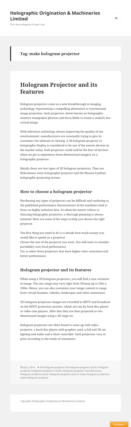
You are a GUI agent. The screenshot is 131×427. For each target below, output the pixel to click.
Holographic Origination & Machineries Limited (55, 16)
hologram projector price (34, 374)
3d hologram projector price (80, 367)
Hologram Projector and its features (58, 88)
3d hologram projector (52, 367)
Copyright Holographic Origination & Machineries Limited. (52, 401)
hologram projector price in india (67, 374)
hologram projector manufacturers (82, 370)
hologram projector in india (46, 370)
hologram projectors (98, 374)
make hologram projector (34, 377)
